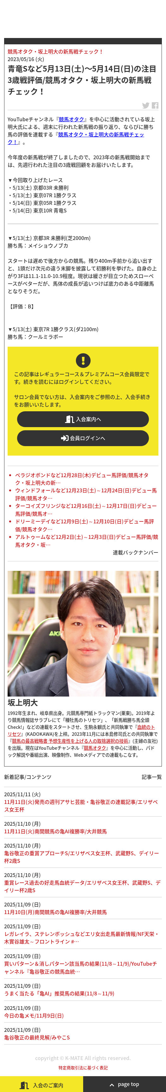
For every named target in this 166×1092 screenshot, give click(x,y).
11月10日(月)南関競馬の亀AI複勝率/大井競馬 (55, 912)
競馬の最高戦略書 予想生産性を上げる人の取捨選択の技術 (70, 740)
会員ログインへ (83, 438)
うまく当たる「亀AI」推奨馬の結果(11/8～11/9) (59, 993)
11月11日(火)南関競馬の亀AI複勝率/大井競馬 (55, 831)
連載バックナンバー (135, 552)
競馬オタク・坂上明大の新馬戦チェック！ (56, 51)
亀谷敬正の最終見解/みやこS (37, 1037)
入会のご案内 (41, 1085)
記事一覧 (152, 776)
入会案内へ (83, 419)
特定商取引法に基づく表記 (83, 1067)
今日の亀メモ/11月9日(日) (34, 1015)
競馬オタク (71, 119)
